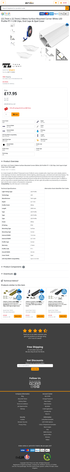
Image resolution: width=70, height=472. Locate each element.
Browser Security (22, 422)
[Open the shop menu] (3, 3)
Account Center (47, 394)
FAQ (47, 429)
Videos (47, 439)
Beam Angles (47, 427)
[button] (67, 303)
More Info (18, 316)
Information (47, 417)
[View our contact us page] (56, 3)
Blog (22, 396)
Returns (47, 414)
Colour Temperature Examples (47, 424)
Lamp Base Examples (47, 419)
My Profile (47, 396)
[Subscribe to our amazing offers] (35, 365)
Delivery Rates (22, 401)
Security (22, 417)
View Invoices (47, 404)
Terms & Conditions (22, 404)
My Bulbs (47, 406)
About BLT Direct (22, 399)
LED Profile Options (47, 422)
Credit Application (47, 409)
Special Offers (47, 434)
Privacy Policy (22, 424)
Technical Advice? (9, 280)
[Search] (67, 8)
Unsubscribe (47, 411)
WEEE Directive (47, 432)
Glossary (47, 437)
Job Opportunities (22, 406)
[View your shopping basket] (64, 3)
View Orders (47, 401)
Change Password (47, 399)
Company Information (22, 394)
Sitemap (22, 409)
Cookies (22, 419)
